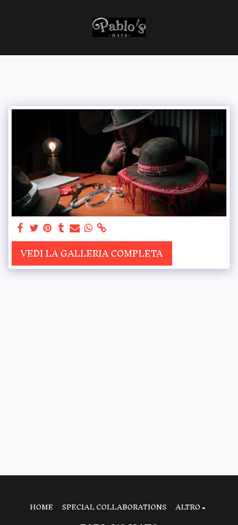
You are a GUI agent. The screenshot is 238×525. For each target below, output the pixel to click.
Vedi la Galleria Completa (91, 253)
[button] (12, 27)
